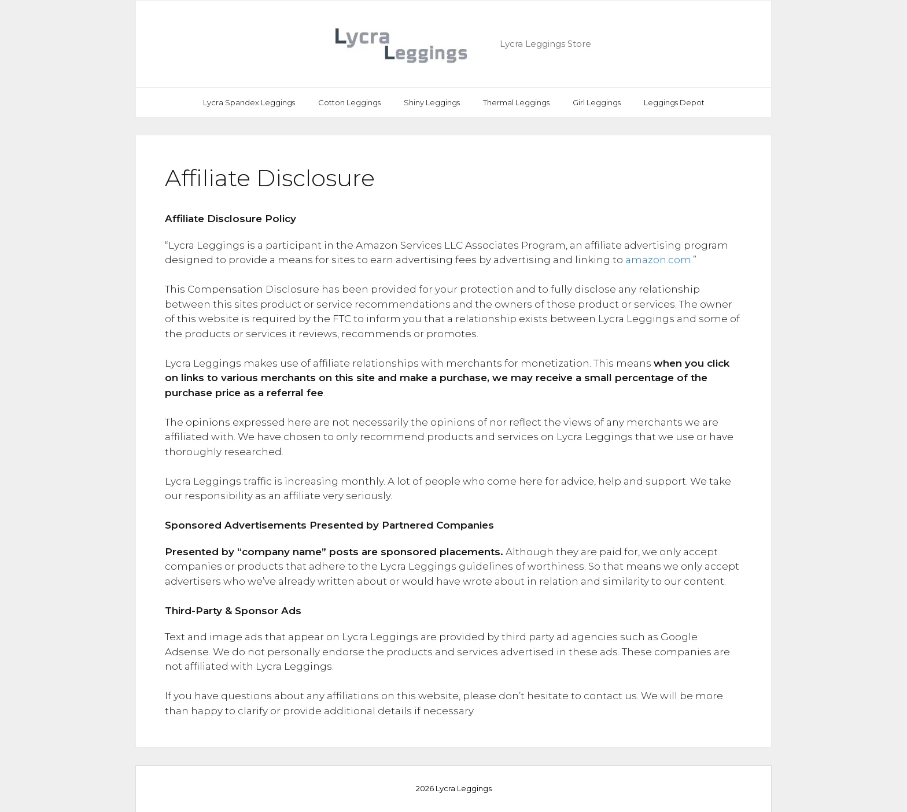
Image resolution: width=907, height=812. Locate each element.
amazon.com (658, 259)
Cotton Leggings (349, 102)
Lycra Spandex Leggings (249, 102)
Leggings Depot (674, 102)
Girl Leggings (597, 102)
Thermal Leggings (516, 102)
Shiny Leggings (432, 102)
